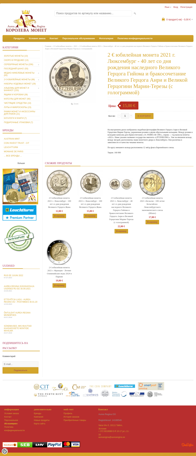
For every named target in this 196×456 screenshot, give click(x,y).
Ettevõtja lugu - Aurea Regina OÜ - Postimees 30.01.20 (21, 301)
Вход (175, 7)
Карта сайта (39, 423)
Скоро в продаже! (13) (16, 60)
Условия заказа (37, 38)
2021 (75, 46)
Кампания (38, 417)
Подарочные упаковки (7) (18, 122)
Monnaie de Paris (13, 151)
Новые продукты (41, 420)
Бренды (37, 413)
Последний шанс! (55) (16, 68)
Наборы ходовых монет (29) (20, 84)
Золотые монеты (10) (16, 56)
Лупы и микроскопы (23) (17, 107)
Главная (48, 46)
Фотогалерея (106, 38)
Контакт (54, 38)
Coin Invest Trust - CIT (16, 143)
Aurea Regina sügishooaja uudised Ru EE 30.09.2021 (21, 288)
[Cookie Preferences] (5, 451)
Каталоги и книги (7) (15, 118)
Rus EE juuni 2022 (21, 276)
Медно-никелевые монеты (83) (19, 74)
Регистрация (186, 7)
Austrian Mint (12, 139)
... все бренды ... (13, 156)
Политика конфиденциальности (135, 38)
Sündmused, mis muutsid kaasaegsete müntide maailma (21, 329)
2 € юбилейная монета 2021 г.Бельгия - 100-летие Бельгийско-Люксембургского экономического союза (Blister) (152, 205)
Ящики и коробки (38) (16, 94)
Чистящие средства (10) (17, 103)
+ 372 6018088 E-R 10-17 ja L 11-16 (113, 431)
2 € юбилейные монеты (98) (19, 79)
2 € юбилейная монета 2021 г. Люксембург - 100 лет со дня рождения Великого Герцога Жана (59, 202)
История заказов (71, 417)
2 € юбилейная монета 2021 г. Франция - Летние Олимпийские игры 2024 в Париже (59, 272)
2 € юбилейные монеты (62, 46)
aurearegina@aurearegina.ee (111, 437)
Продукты (19, 38)
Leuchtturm (11, 147)
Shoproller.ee (187, 445)
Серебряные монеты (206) (18, 64)
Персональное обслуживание (79, 38)
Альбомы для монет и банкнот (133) (16, 89)
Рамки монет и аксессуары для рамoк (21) (19, 112)
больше (21, 163)
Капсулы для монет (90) (17, 99)
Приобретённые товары (75, 420)
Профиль (68, 413)
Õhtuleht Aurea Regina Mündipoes (21, 315)
